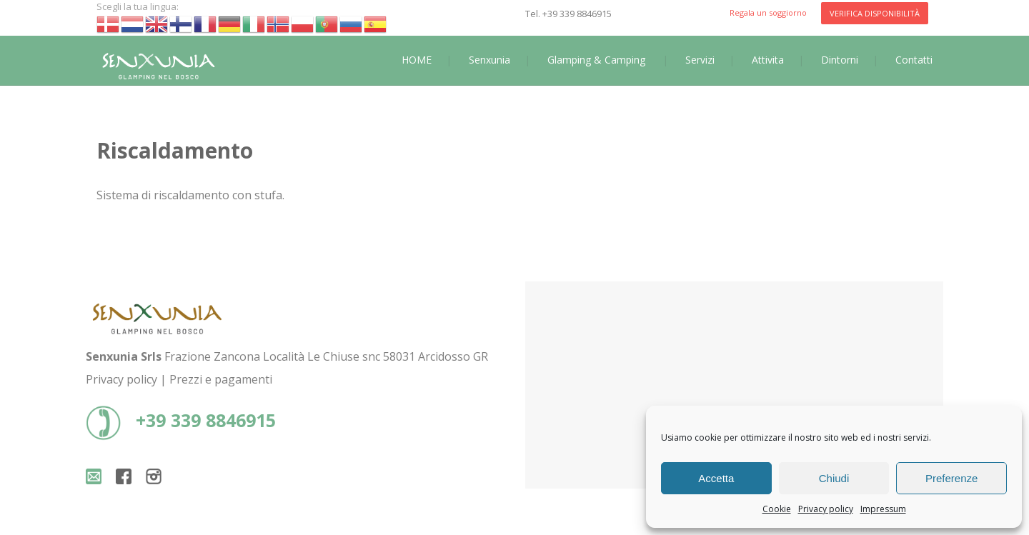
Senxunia (489, 59)
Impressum (883, 509)
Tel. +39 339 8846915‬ (568, 13)
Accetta (716, 478)
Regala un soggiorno (768, 12)
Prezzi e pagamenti (220, 379)
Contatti (914, 59)
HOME (417, 59)
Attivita (768, 59)
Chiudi (834, 478)
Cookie (776, 509)
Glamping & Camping (596, 59)
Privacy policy (825, 509)
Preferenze (951, 478)
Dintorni (839, 59)
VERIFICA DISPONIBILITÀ (875, 13)
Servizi (700, 59)
